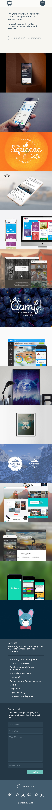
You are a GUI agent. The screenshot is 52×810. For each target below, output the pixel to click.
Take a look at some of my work (27, 38)
